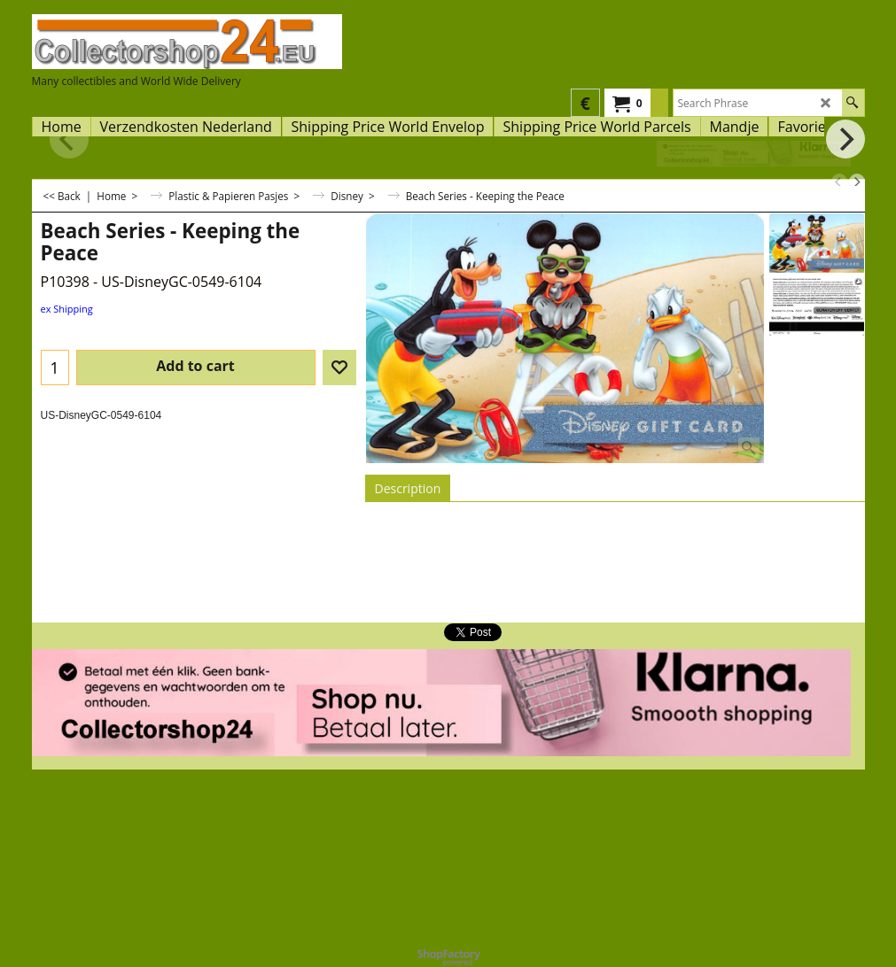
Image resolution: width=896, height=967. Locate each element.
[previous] (839, 182)
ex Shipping (67, 308)
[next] (857, 182)
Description (408, 488)
